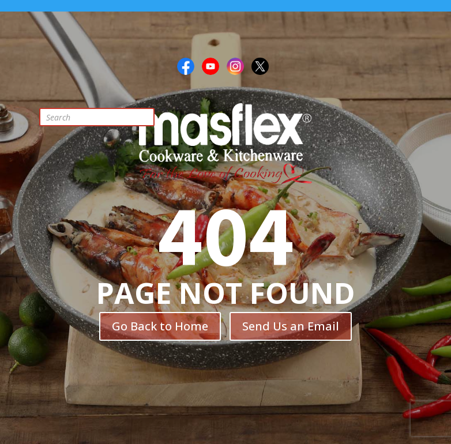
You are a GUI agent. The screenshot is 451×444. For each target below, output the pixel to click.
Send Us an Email (290, 326)
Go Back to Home (160, 326)
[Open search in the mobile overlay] (105, 117)
